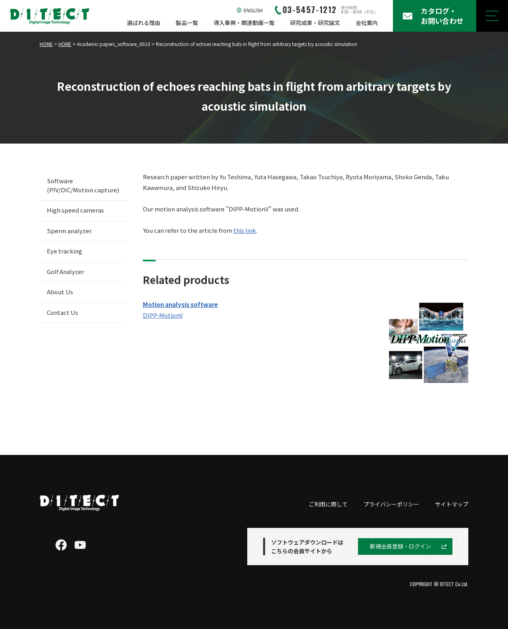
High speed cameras (75, 210)
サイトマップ (451, 504)
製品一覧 (187, 23)
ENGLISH (253, 10)
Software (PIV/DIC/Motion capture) (83, 185)
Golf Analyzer (65, 271)
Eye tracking (64, 251)
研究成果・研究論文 (315, 23)
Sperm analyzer (69, 230)
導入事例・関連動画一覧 (244, 23)
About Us (60, 292)
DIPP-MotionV (163, 315)
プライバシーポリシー (391, 504)
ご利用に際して (328, 504)
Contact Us (62, 312)
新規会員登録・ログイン (400, 546)
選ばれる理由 (143, 23)
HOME (46, 43)
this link (244, 230)
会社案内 (367, 23)
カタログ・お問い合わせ (442, 16)
